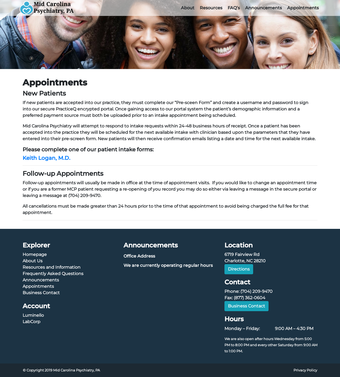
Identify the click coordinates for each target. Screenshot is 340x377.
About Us (32, 260)
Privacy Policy (305, 370)
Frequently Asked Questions (53, 273)
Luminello (33, 315)
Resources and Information (51, 267)
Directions (239, 269)
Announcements (263, 7)
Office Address (139, 256)
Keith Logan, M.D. (46, 158)
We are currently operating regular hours (168, 265)
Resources (211, 7)
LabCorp (31, 321)
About (187, 7)
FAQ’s (234, 7)
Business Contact (41, 292)
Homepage (35, 254)
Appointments (303, 7)
